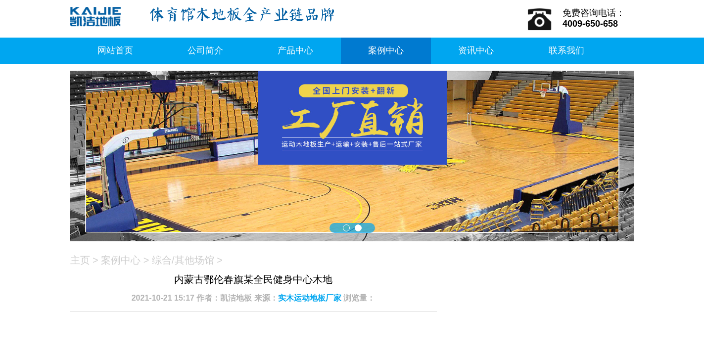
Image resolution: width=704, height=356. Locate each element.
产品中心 (295, 50)
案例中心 (386, 50)
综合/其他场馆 (183, 260)
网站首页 (115, 50)
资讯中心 (476, 50)
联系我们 (566, 50)
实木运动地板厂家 (309, 298)
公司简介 (205, 50)
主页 (80, 260)
